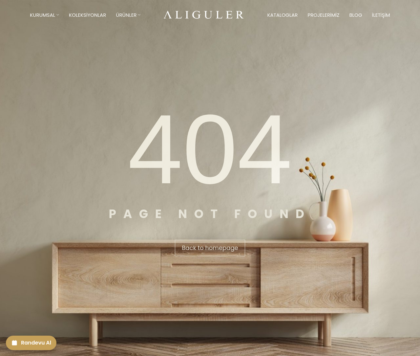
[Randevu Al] (31, 343)
